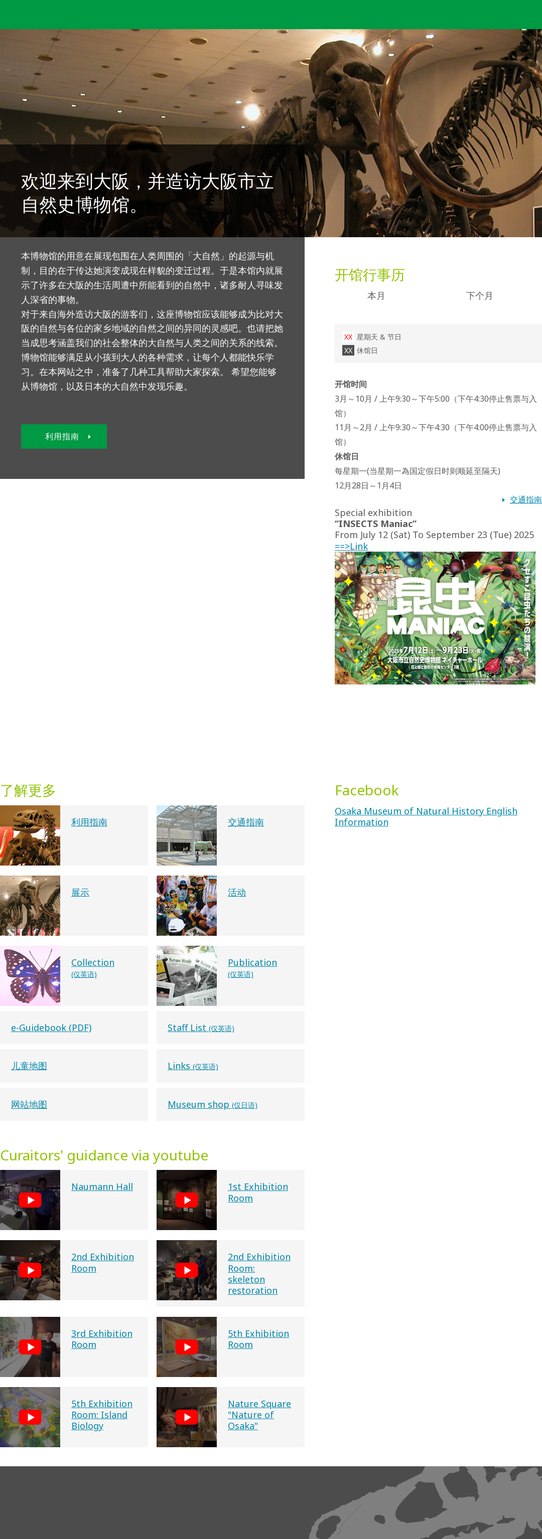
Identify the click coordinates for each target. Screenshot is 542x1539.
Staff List (201, 1027)
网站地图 (29, 1104)
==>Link (435, 551)
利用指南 (68, 436)
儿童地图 (29, 1066)
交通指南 (526, 499)
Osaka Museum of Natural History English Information (426, 816)
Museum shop (212, 1104)
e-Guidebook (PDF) (51, 1027)
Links (193, 1066)
